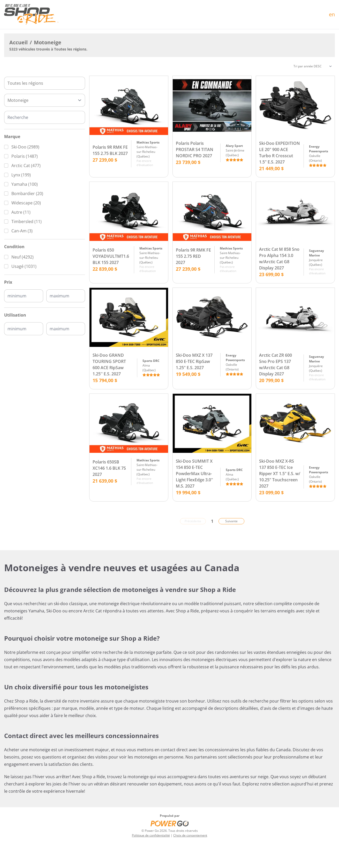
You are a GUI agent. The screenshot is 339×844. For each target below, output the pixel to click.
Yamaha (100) (24, 184)
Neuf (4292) (22, 257)
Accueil (18, 42)
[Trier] (312, 66)
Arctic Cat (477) (26, 165)
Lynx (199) (21, 175)
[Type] (44, 100)
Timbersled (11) (26, 221)
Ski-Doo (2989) (25, 147)
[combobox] (44, 83)
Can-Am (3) (22, 231)
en (332, 14)
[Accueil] (31, 14)
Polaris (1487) (24, 156)
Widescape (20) (26, 203)
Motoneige (47, 42)
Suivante (231, 521)
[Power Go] (169, 823)
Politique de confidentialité (151, 835)
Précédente (193, 521)
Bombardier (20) (27, 193)
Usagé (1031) (23, 266)
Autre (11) (21, 212)
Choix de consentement (190, 835)
